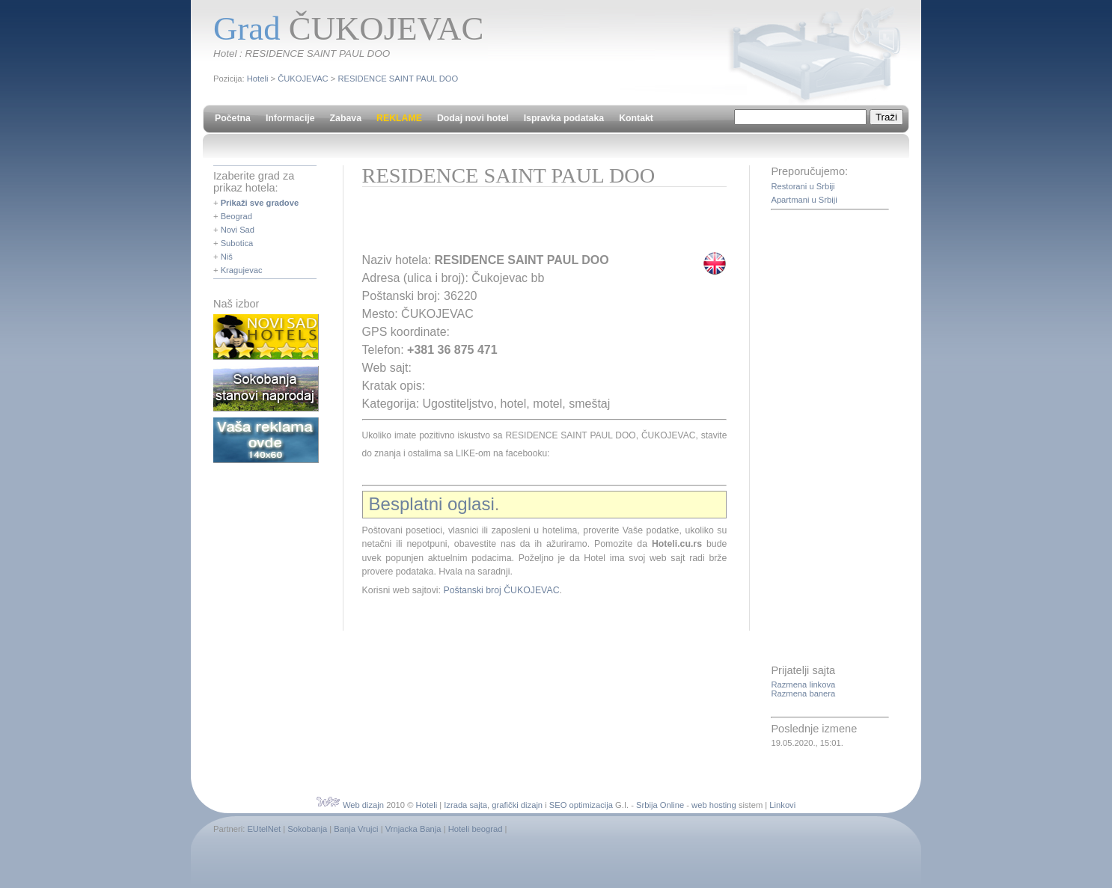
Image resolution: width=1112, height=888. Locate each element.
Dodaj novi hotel (473, 118)
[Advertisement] (537, 224)
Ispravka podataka (564, 118)
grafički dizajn (517, 804)
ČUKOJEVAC (303, 78)
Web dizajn (363, 804)
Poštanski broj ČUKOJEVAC (501, 590)
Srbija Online (660, 804)
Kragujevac (242, 270)
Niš (227, 256)
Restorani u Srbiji (802, 186)
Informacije (290, 118)
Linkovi (782, 804)
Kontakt (636, 118)
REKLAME (399, 118)
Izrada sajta (465, 804)
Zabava (345, 118)
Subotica (237, 243)
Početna (233, 118)
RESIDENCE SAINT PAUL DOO (397, 78)
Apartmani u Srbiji (804, 199)
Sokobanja (307, 828)
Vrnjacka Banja (413, 828)
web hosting (713, 804)
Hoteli (258, 78)
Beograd (236, 216)
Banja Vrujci (356, 828)
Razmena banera (803, 693)
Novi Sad (237, 229)
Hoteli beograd (475, 828)
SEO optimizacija (581, 804)
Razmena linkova (803, 684)
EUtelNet (264, 828)
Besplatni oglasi (432, 504)
